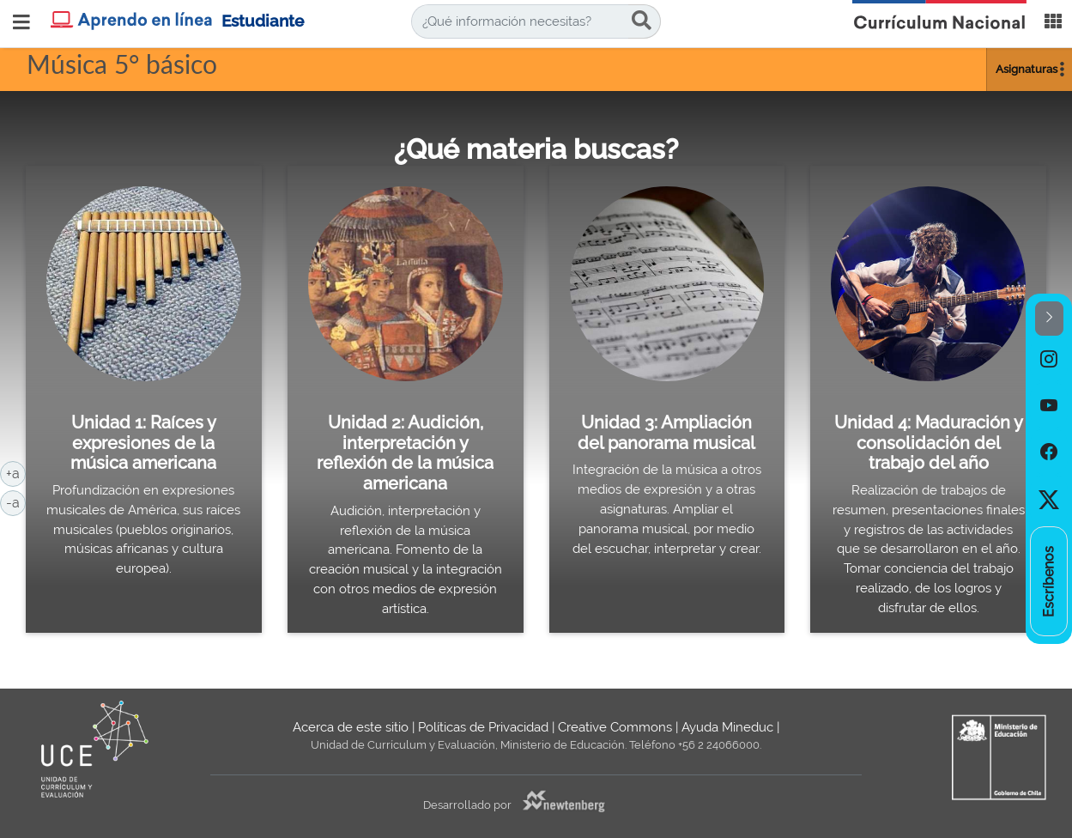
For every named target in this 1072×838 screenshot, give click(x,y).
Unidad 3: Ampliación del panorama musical (666, 432)
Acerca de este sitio (351, 727)
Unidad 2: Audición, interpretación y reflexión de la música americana (405, 453)
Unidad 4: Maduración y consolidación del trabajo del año (928, 442)
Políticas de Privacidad (483, 727)
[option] (1049, 359)
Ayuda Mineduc (727, 727)
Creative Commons (615, 727)
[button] (1049, 319)
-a (16, 501)
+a (16, 472)
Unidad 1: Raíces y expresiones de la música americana (143, 442)
